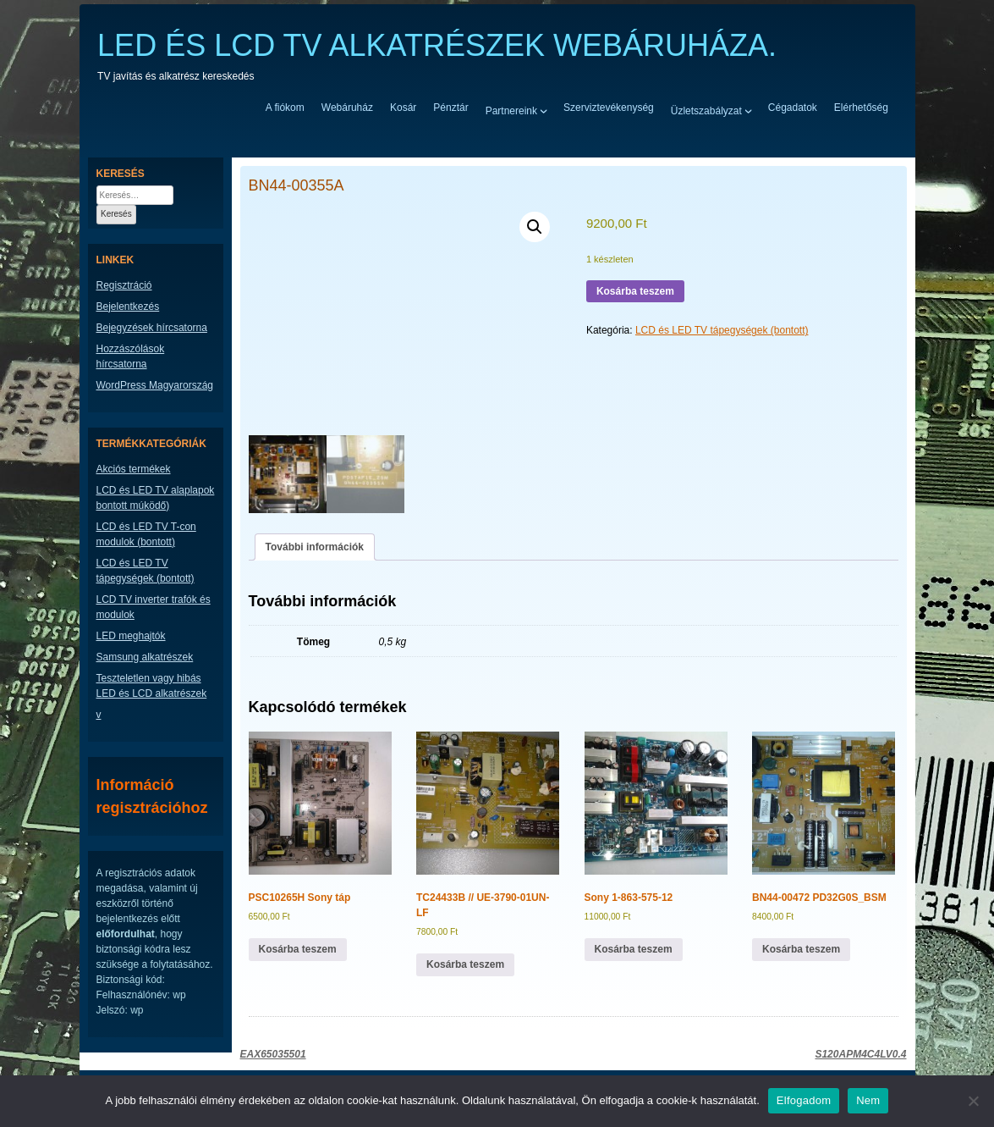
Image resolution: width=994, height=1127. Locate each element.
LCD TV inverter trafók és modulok (153, 607)
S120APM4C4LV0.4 (860, 1054)
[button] (534, 227)
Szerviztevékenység (608, 107)
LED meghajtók (131, 636)
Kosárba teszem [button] (298, 949)
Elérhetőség (861, 107)
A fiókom (285, 107)
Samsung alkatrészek (145, 657)
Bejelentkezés (128, 306)
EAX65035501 (273, 1054)
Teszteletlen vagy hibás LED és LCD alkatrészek (151, 685)
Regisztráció (124, 285)
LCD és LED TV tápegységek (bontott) (722, 330)
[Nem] (972, 1100)
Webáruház (347, 107)
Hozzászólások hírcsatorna (130, 356)
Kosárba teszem (635, 291)
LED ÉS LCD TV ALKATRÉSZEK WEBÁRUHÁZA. (437, 45)
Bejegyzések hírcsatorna (151, 328)
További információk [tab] (315, 547)
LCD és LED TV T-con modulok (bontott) (146, 534)
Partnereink (511, 110)
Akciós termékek (133, 469)
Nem (868, 1100)
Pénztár (450, 107)
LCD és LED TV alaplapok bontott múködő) (155, 497)
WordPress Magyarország (155, 385)
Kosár (403, 107)
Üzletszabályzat (706, 110)
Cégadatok (792, 107)
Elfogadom (804, 1100)
